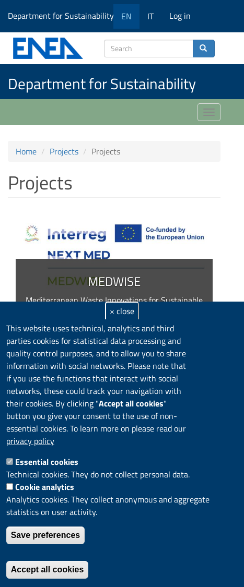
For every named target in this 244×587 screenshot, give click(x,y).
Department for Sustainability (64, 15)
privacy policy (30, 441)
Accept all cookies (47, 569)
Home (26, 151)
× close (122, 311)
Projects (64, 151)
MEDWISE (114, 281)
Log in (180, 15)
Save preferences (45, 535)
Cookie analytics (44, 487)
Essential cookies (46, 462)
